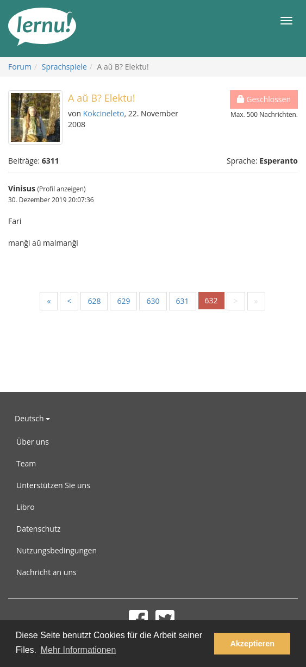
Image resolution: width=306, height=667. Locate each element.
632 (211, 300)
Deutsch (32, 418)
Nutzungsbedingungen (56, 550)
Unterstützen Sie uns (53, 485)
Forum (20, 66)
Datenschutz (38, 528)
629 (123, 301)
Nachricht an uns (46, 572)
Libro (25, 507)
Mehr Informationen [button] (78, 649)
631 (182, 301)
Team (26, 463)
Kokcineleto (103, 113)
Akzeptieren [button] (252, 643)
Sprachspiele (64, 66)
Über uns (32, 442)
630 (152, 301)
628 (94, 301)
